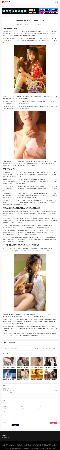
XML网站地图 (32, 448)
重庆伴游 (11, 444)
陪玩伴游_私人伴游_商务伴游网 (6, 2)
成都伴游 (7, 444)
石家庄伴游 (25, 445)
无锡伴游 (40, 445)
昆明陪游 (48, 444)
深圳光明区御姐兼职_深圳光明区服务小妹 (11, 379)
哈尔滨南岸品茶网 (11, 342)
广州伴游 (25, 444)
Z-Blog (46, 448)
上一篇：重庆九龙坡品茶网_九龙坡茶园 (11, 348)
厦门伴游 (21, 445)
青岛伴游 (11, 445)
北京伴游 (4, 444)
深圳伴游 (29, 445)
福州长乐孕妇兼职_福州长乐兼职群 (38, 367)
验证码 (5, 422)
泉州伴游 (14, 445)
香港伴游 (55, 445)
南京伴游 (4, 445)
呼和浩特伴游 (29, 444)
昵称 (4, 406)
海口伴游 (37, 444)
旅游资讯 (8, 6)
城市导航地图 (27, 448)
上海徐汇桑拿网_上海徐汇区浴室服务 (24, 367)
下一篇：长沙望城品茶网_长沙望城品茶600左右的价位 (46, 348)
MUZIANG (54, 448)
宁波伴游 (7, 445)
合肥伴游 (34, 444)
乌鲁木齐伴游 (51, 445)
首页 (4, 6)
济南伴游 (44, 444)
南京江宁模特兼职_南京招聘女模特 (51, 367)
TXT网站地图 (37, 448)
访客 (8, 388)
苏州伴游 (18, 445)
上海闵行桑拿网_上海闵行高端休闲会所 (25, 379)
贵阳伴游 (21, 444)
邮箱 (22, 406)
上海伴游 (36, 445)
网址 (40, 406)
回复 (56, 390)
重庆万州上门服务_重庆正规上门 (9, 367)
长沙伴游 (14, 444)
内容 (4, 411)
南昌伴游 (55, 444)
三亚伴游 (32, 445)
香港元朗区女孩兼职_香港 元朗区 (37, 379)
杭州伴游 (41, 444)
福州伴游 (18, 444)
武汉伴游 (43, 445)
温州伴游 (47, 445)
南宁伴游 (51, 444)
